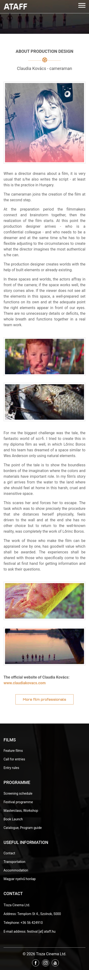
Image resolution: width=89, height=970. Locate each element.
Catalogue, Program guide (23, 828)
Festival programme (18, 802)
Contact (9, 853)
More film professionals (44, 699)
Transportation (14, 862)
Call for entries (14, 759)
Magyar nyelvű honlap (20, 879)
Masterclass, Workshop (21, 810)
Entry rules (11, 768)
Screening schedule (18, 793)
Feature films (13, 751)
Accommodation (16, 870)
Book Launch (13, 819)
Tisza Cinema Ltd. (17, 905)
